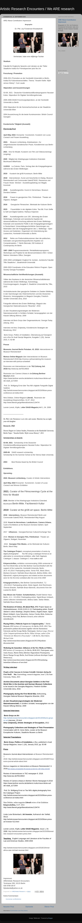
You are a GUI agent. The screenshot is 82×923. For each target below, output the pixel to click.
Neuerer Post (8, 907)
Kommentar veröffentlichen (13, 899)
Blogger (50, 918)
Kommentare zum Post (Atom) (19, 910)
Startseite (29, 907)
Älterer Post (49, 907)
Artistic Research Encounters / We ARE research (37, 9)
